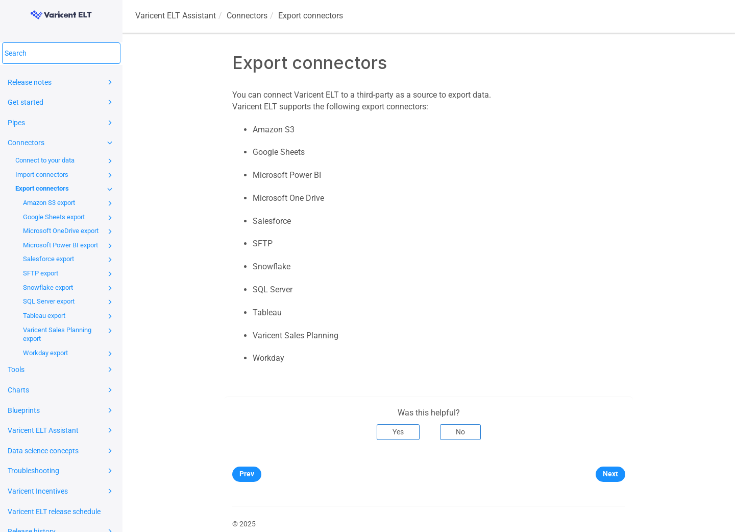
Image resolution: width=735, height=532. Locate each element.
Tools (61, 369)
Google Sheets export (69, 217)
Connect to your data (65, 161)
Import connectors (65, 175)
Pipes (61, 122)
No (460, 432)
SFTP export (69, 274)
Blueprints (61, 410)
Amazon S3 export (69, 203)
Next (610, 474)
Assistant (175, 15)
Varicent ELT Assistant (61, 430)
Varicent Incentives (61, 491)
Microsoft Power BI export (69, 245)
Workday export (69, 353)
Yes (398, 432)
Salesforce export (69, 259)
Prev (246, 474)
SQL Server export (69, 302)
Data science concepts (61, 450)
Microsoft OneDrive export (69, 231)
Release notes (61, 82)
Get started (61, 102)
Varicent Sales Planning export (69, 334)
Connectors (61, 142)
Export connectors (65, 189)
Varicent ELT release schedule (54, 511)
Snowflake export (69, 288)
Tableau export (69, 316)
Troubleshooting (61, 470)
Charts (61, 390)
